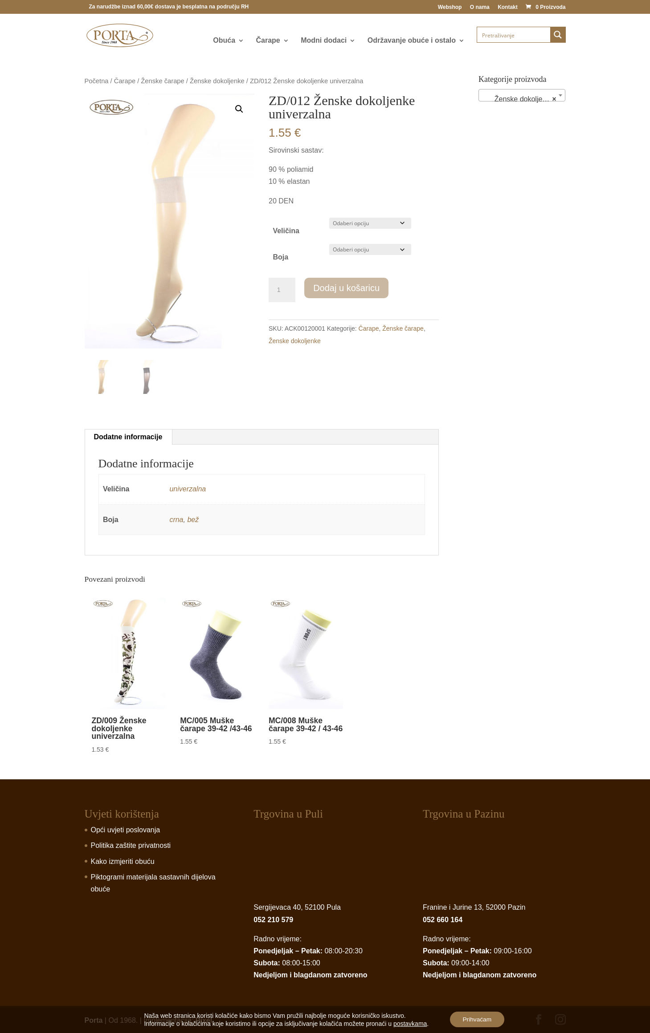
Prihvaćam (477, 1019)
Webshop (450, 7)
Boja (280, 257)
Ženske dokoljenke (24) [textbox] (523, 99)
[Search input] (514, 35)
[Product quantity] (282, 290)
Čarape (268, 40)
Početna (97, 81)
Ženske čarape (162, 81)
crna (176, 519)
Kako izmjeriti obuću (123, 861)
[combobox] (521, 95)
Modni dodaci (324, 40)
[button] (239, 109)
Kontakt (508, 7)
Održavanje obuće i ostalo (412, 40)
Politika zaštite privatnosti (131, 845)
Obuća (224, 40)
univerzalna (187, 489)
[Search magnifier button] (557, 34)
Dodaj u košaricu (346, 288)
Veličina (286, 231)
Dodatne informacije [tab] (128, 437)
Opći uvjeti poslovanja (125, 830)
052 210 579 (273, 920)
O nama (480, 7)
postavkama (409, 1023)
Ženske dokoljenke (217, 81)
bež (193, 519)
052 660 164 (442, 920)
